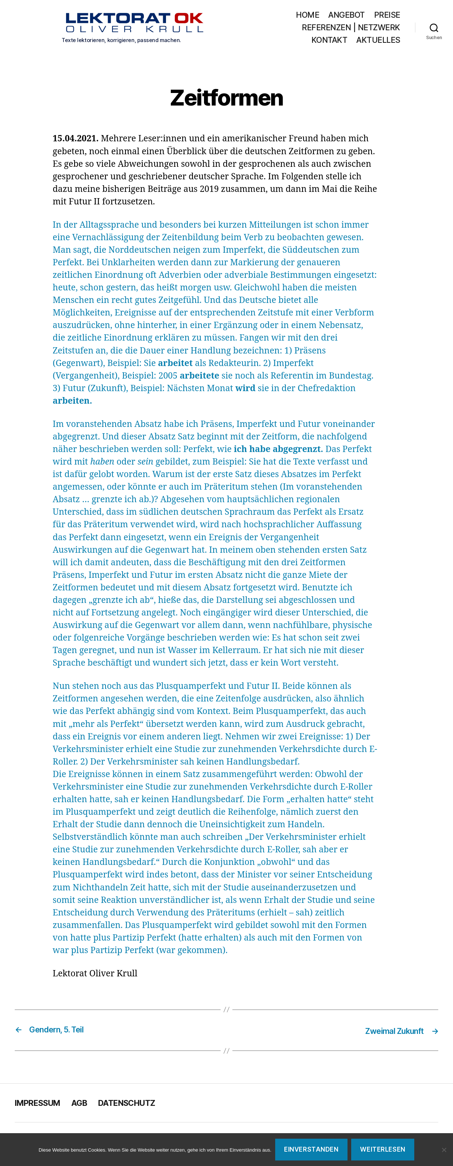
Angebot (346, 15)
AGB (88, 1103)
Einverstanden (311, 1149)
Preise (387, 15)
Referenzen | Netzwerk (351, 28)
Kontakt (329, 40)
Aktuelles (378, 40)
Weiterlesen (382, 1149)
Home (307, 15)
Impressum (41, 1103)
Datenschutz (140, 1103)
